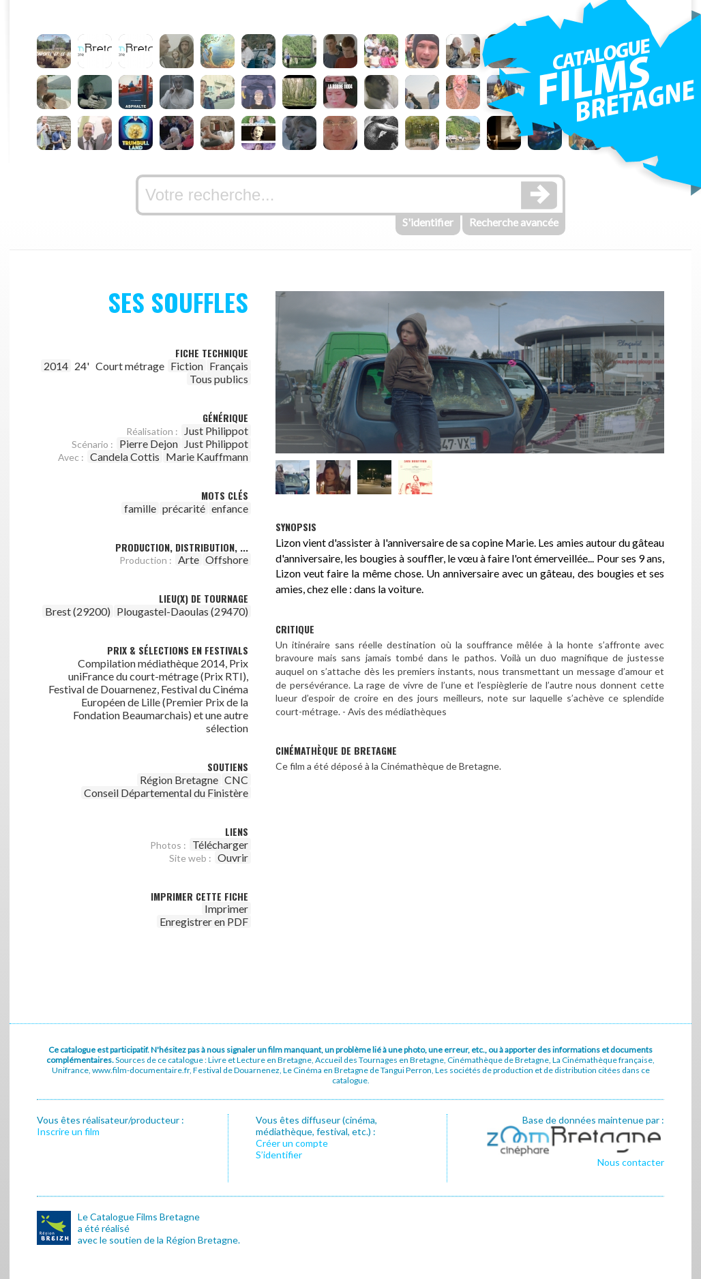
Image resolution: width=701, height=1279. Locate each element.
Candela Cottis (125, 456)
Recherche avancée (513, 221)
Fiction (186, 365)
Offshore (226, 559)
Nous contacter (630, 1162)
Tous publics (219, 378)
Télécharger (220, 844)
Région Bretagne (179, 779)
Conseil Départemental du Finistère (166, 792)
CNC (236, 779)
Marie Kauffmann (207, 456)
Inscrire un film (68, 1131)
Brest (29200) (77, 611)
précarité (183, 508)
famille (140, 508)
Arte (188, 559)
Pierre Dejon (148, 443)
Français (228, 365)
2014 (56, 365)
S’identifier (279, 1154)
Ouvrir (233, 857)
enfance (229, 508)
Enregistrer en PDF (204, 921)
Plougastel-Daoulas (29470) (182, 611)
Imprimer (226, 908)
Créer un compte (292, 1143)
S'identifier (427, 221)
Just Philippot (216, 430)
